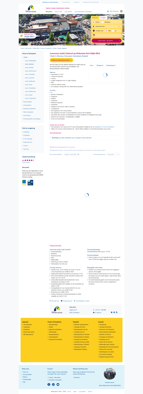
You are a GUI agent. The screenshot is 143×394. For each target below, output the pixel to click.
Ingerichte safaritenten (55, 329)
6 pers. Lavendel (29, 78)
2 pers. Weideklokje (30, 60)
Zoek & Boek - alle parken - (106, 40)
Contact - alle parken (54, 377)
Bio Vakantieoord (28, 334)
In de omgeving (27, 139)
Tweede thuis (66, 2)
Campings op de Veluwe (81, 339)
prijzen (75, 391)
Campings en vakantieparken (50, 2)
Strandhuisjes (52, 332)
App (24, 382)
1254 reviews (26, 162)
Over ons (25, 372)
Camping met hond (79, 327)
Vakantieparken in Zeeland (81, 337)
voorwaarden (82, 391)
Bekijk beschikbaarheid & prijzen (60, 60)
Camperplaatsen (53, 337)
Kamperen (107, 22)
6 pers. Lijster (28, 95)
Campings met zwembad (106, 337)
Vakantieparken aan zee (80, 329)
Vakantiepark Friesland (80, 349)
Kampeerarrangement (29, 108)
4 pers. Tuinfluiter (30, 74)
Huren (97, 22)
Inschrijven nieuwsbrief (55, 380)
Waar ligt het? (54, 301)
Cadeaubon (27, 327)
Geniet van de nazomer (106, 342)
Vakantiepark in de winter (106, 352)
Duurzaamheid (27, 374)
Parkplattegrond (66, 301)
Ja (115, 31)
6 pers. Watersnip (30, 81)
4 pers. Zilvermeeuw (30, 71)
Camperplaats (27, 105)
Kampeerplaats (27, 101)
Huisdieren (27, 329)
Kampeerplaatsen (54, 334)
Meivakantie (102, 324)
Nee (109, 31)
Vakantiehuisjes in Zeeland (81, 344)
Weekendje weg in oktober (107, 344)
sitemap (90, 391)
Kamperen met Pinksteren (106, 329)
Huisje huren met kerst (105, 349)
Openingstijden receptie (82, 301)
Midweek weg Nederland (81, 324)
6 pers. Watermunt (30, 91)
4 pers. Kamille (29, 67)
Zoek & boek (58, 11)
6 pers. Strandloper (30, 88)
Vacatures (26, 149)
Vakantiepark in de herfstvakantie (108, 347)
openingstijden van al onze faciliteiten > (104, 127)
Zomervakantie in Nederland (107, 332)
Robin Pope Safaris (29, 332)
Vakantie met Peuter (105, 334)
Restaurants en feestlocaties (91, 2)
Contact (25, 145)
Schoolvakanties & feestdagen (83, 11)
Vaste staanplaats (28, 112)
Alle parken (49, 11)
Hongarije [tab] (103, 17)
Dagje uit (76, 2)
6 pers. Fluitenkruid (30, 98)
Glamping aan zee (104, 339)
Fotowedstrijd (27, 379)
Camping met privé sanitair (81, 342)
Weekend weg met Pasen (106, 357)
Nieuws (25, 377)
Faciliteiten (26, 132)
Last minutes (68, 11)
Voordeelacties (28, 324)
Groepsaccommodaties (55, 339)
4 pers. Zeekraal (29, 64)
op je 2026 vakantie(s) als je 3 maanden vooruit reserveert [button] (71, 138)
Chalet (25, 57)
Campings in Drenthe (80, 347)
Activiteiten (26, 135)
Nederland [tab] (95, 17)
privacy (69, 391)
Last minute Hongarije (105, 354)
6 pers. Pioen (28, 84)
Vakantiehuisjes (53, 324)
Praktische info (27, 142)
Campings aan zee (79, 332)
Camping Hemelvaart (105, 327)
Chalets (51, 327)
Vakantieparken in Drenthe (81, 334)
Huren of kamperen (29, 53)
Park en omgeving (28, 128)
